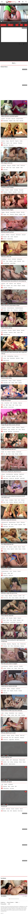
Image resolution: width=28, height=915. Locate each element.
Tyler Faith (5, 431)
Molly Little (5, 692)
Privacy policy (3, 903)
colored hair (7, 403)
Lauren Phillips (12, 263)
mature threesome (11, 308)
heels (16, 500)
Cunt (8, 214)
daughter (21, 666)
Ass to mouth (8, 476)
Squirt (16, 715)
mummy (3, 141)
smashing (15, 403)
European (5, 236)
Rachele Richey (10, 238)
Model (7, 167)
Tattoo (21, 167)
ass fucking (4, 643)
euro (16, 713)
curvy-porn (13, 234)
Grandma (20, 382)
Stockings (13, 429)
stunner (19, 571)
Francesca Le (5, 739)
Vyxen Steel (5, 169)
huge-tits (3, 546)
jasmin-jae (16, 474)
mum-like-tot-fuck (10, 474)
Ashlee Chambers (12, 764)
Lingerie (4, 690)
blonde (3, 451)
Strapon (10, 405)
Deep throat (17, 737)
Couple (13, 167)
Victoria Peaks (11, 407)
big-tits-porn (18, 234)
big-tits (23, 546)
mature (10, 380)
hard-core (8, 427)
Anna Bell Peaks (6, 263)
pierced (9, 259)
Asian (8, 810)
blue (2, 403)
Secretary (11, 502)
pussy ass (16, 666)
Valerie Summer (6, 360)
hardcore (11, 283)
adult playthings (10, 356)
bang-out (9, 165)
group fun (3, 283)
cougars (13, 427)
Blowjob (19, 285)
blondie (18, 330)
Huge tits (12, 548)
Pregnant (10, 120)
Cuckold (19, 192)
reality (21, 141)
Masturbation (5, 120)
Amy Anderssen (16, 431)
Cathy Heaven (5, 478)
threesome (4, 735)
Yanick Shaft (22, 478)
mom (3, 595)
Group (17, 120)
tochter (14, 380)
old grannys (19, 380)
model (18, 165)
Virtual (13, 597)
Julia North (5, 287)
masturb (3, 118)
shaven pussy (15, 759)
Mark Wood (17, 739)
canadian (14, 165)
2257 (9, 903)
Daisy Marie (10, 431)
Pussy (7, 261)
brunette (18, 212)
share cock (22, 735)
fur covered (8, 118)
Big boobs (21, 120)
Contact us (3, 902)
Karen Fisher (5, 145)
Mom (12, 310)
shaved (9, 451)
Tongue (4, 214)
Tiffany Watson (6, 788)
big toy (7, 500)
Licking (4, 358)
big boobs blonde (12, 522)
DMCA (17, 902)
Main (2, 4)
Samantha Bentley (6, 334)
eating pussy (19, 259)
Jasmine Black (12, 622)
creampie (13, 688)
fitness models (22, 759)
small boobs (19, 451)
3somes (12, 735)
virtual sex (15, 595)
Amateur (15, 285)
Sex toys (20, 502)
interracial (8, 808)
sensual (3, 759)
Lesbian (15, 261)
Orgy (6, 453)
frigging (3, 212)
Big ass (20, 548)
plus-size (13, 118)
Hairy (14, 120)
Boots (4, 502)
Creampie (23, 285)
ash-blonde (11, 784)
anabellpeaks (4, 259)
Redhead (11, 261)
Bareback (19, 620)
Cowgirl (13, 453)
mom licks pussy (5, 666)
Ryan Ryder (17, 478)
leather (3, 500)
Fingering (20, 214)
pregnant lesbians (20, 118)
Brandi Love (11, 575)
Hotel (4, 167)
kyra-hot (3, 234)
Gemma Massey (6, 622)
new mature (4, 308)
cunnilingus (4, 688)
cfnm (11, 571)
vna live (12, 808)
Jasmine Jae (11, 478)
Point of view (5, 597)
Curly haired (5, 382)
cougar (7, 141)
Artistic (12, 236)
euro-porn (24, 234)
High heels (16, 502)
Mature (8, 310)
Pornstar (15, 524)
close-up (22, 500)
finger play (14, 643)
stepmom (11, 666)
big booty (19, 283)
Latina (19, 429)
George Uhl (10, 287)
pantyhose (4, 427)
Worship (23, 548)
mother (20, 595)
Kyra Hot (4, 238)
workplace (11, 500)
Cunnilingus (21, 310)
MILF (11, 143)
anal (15, 283)
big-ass (19, 546)
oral (5, 356)
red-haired (14, 259)
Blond (4, 143)
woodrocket (4, 165)
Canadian (17, 167)
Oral (4, 453)
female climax (23, 643)
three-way (10, 330)
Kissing (16, 405)
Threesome (20, 143)
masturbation (11, 713)
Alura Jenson (11, 145)
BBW (7, 405)
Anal (12, 285)
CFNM (9, 573)
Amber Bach (5, 764)
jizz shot (22, 212)
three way (23, 522)
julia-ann (10, 546)
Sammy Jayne (19, 622)
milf (7, 283)
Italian (19, 715)
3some (18, 522)
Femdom (5, 573)
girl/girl (14, 330)
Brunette (16, 214)
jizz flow (17, 808)
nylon (3, 713)
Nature (4, 620)
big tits (15, 618)
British (15, 332)
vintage (6, 713)
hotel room (23, 165)
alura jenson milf (5, 522)
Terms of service (10, 902)
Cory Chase (12, 788)
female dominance (5, 571)
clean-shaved (4, 330)
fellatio (8, 688)
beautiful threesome (19, 308)
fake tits (10, 595)
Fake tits (7, 143)
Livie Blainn (5, 407)
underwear (18, 688)
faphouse (20, 403)
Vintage (8, 715)
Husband (10, 192)
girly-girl (15, 546)
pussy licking (13, 212)
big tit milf (12, 141)
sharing (8, 735)
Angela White (11, 739)
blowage (17, 735)
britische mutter (4, 380)
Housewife (15, 192)
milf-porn (7, 234)
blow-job (7, 212)
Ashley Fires (5, 575)
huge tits (17, 141)
